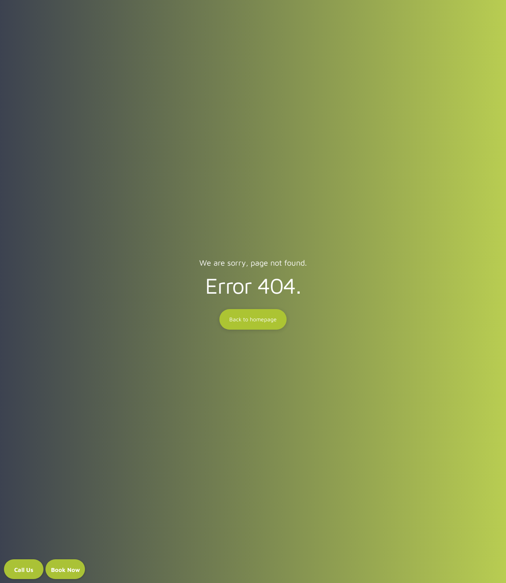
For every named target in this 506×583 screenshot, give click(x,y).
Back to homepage (253, 319)
